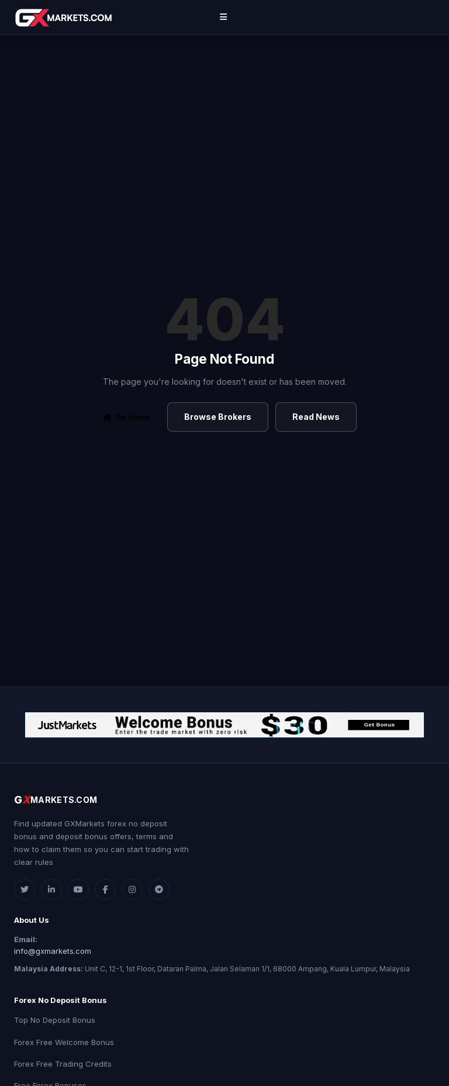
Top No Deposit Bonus (54, 1020)
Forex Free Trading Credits (63, 1063)
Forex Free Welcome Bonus (64, 1042)
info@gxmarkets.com (52, 951)
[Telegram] (159, 889)
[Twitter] (24, 889)
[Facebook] (105, 889)
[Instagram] (132, 889)
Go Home (126, 417)
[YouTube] (78, 889)
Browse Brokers (217, 417)
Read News (316, 417)
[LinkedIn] (51, 889)
